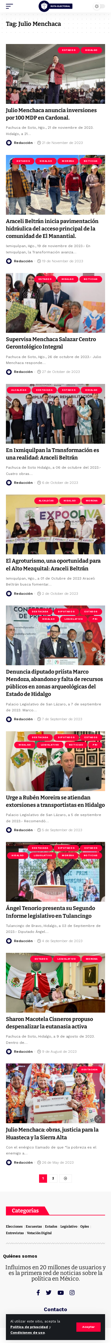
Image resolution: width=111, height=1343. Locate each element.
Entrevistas (15, 1233)
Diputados (66, 611)
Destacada (44, 390)
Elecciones (14, 1227)
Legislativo (74, 619)
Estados (68, 50)
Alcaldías (18, 390)
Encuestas (34, 1227)
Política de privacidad (29, 1327)
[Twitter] (48, 1292)
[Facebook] (38, 1292)
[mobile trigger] (11, 6)
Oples (84, 1227)
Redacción (23, 143)
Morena (68, 161)
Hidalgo (91, 50)
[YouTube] (60, 1292)
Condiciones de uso (27, 1333)
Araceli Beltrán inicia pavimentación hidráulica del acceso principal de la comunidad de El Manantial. (52, 228)
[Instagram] (72, 1292)
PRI (95, 619)
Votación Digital (39, 1233)
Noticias (91, 161)
